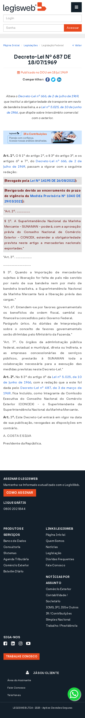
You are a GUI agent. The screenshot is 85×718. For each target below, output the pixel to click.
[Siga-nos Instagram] (20, 643)
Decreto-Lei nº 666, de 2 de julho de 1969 (48, 96)
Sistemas (10, 553)
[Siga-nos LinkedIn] (13, 643)
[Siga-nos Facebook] (5, 643)
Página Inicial (11, 45)
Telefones (14, 695)
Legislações (31, 45)
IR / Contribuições (59, 613)
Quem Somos (55, 541)
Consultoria (11, 547)
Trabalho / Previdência (62, 626)
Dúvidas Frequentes (60, 559)
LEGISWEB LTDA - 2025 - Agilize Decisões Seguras (42, 707)
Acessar (73, 28)
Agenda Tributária (16, 559)
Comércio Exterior (16, 565)
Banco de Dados (14, 541)
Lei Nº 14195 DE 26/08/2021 (52, 181)
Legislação (54, 553)
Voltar (77, 45)
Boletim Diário (13, 571)
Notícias (52, 547)
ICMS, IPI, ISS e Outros (62, 607)
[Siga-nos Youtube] (28, 643)
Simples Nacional (58, 619)
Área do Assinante (19, 680)
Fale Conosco (55, 565)
